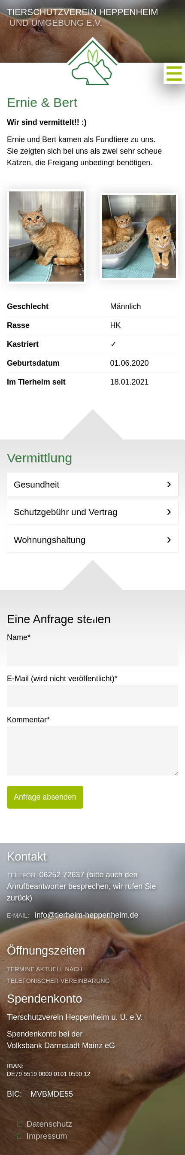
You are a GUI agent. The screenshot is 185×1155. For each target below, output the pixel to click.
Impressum (47, 1135)
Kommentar (28, 719)
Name (18, 637)
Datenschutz (50, 1123)
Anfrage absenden (45, 797)
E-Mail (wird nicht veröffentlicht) (62, 678)
